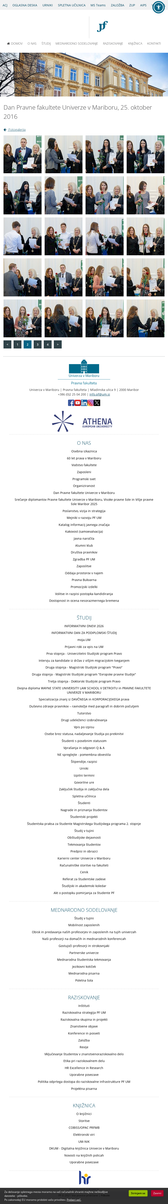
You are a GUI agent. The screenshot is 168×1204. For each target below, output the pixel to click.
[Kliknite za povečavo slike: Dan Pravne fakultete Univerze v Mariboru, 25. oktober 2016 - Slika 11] (105, 236)
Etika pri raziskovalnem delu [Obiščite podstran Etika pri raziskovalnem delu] (84, 1061)
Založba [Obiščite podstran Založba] (84, 1040)
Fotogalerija (15, 129)
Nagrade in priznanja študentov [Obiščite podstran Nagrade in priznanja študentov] (84, 810)
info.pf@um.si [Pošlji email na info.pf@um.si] (99, 394)
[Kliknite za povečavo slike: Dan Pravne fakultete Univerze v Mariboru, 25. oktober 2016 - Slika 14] (64, 277)
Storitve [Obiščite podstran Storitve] (84, 1121)
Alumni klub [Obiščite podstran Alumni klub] (84, 545)
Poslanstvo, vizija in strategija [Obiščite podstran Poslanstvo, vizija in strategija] (84, 511)
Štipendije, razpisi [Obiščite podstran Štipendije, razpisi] (84, 762)
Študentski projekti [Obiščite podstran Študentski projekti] (84, 817)
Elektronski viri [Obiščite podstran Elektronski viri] (84, 1134)
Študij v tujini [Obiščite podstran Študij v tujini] (84, 831)
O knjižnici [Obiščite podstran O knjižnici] (84, 1114)
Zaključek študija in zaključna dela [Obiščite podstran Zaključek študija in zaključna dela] (84, 789)
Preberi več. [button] (74, 1200)
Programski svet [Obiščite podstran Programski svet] (84, 479)
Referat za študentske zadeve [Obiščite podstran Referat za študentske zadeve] (84, 879)
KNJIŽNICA (135, 43)
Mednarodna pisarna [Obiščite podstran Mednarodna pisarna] (84, 973)
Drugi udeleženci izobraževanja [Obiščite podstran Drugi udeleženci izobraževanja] (84, 720)
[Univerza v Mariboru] (69, 27)
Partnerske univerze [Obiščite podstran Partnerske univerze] (84, 953)
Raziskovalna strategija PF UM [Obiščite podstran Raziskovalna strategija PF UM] (84, 1012)
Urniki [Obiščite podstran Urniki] (84, 768)
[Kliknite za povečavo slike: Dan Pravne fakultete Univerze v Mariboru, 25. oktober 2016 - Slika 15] (105, 277)
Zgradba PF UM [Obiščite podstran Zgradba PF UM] (84, 559)
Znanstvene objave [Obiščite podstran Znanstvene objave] (84, 1026)
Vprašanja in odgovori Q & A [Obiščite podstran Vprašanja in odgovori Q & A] (84, 748)
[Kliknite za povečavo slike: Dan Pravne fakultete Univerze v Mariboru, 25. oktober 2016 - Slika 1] (23, 154)
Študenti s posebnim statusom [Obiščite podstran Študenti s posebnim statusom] (84, 741)
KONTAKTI (154, 43)
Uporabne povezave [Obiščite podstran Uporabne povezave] (84, 1075)
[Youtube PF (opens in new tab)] (77, 405)
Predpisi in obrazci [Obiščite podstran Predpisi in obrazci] (84, 851)
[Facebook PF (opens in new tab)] (71, 405)
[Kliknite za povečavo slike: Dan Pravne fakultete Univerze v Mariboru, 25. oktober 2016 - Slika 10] (64, 236)
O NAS (32, 43)
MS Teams (98, 5)
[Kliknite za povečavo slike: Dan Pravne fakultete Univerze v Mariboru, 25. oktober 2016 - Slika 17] (23, 318)
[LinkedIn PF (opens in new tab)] (84, 405)
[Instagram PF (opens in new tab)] (90, 405)
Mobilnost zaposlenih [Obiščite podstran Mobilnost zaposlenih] (84, 925)
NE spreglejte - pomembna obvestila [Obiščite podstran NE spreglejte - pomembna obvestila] (84, 754)
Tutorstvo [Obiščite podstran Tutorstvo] (84, 713)
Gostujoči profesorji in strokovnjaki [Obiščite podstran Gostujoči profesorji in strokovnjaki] (84, 946)
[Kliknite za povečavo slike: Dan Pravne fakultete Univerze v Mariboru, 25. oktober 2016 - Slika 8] (146, 195)
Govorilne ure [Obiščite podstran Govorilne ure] (84, 782)
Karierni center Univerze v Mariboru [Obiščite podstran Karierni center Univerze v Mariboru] (84, 858)
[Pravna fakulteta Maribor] (104, 27)
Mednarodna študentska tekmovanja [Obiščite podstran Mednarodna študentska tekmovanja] (84, 959)
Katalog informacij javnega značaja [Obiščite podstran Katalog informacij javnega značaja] (84, 525)
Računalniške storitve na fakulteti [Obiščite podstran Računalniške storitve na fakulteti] (84, 865)
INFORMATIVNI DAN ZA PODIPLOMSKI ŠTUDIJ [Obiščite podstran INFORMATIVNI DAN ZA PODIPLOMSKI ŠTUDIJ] (84, 633)
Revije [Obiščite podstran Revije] (84, 1047)
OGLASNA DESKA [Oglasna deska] (24, 5)
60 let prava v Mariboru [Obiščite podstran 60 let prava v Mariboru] (84, 458)
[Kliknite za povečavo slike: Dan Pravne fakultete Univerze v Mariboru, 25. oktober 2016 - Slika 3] (105, 154)
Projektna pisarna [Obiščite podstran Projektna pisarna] (84, 1089)
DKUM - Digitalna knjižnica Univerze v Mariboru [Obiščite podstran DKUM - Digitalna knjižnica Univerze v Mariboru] (84, 1148)
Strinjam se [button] (138, 1193)
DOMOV (15, 43)
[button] (159, 7)
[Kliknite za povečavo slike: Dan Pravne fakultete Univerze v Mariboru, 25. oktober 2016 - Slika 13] (23, 277)
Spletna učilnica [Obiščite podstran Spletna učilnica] (84, 796)
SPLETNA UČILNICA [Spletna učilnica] (72, 5)
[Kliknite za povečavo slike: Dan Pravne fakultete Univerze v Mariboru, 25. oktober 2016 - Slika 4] (146, 154)
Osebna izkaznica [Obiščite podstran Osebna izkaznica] (84, 451)
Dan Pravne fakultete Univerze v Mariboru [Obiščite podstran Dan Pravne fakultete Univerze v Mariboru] (84, 493)
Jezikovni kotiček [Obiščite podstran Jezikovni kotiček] (84, 966)
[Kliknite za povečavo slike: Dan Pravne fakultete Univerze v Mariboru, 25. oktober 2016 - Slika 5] (23, 195)
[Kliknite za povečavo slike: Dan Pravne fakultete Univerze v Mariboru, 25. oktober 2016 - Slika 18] (64, 318)
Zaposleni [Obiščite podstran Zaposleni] (84, 472)
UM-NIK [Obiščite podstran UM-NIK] (84, 1141)
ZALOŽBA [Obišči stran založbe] (117, 5)
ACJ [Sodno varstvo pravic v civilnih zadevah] (5, 5)
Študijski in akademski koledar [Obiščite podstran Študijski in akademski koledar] (84, 886)
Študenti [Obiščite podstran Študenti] (84, 803)
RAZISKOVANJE (113, 43)
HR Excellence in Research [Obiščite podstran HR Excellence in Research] (84, 1068)
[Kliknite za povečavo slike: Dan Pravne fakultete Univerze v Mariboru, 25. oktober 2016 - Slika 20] (146, 318)
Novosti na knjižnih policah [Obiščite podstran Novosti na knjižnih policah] (84, 1155)
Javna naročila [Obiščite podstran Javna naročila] (84, 538)
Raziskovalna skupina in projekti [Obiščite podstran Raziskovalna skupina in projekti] (84, 1019)
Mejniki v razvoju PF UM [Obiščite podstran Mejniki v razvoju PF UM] (84, 518)
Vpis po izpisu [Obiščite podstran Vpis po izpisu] (84, 727)
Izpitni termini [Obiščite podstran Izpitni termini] (84, 775)
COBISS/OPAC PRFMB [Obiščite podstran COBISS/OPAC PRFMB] (84, 1127)
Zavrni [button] (157, 1193)
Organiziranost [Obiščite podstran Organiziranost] (84, 486)
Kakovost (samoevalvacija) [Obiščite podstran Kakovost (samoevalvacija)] (84, 531)
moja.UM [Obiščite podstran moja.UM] (84, 640)
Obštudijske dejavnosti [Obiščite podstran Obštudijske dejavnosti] (84, 837)
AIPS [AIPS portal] (143, 5)
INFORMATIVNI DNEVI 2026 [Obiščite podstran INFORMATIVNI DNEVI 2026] (84, 626)
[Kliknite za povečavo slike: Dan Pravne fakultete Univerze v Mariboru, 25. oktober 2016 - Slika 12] (146, 236)
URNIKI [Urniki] (47, 5)
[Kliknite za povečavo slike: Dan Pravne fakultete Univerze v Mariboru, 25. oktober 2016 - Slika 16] (146, 277)
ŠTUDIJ (46, 43)
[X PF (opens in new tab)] (97, 405)
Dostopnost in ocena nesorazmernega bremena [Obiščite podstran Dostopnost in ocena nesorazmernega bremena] (84, 600)
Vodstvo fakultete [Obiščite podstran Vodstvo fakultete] (84, 465)
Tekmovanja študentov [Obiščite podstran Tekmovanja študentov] (84, 844)
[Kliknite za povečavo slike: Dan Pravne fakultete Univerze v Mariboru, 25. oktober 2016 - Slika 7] (105, 195)
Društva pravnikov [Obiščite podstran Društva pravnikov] (84, 552)
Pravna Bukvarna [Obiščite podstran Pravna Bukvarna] (84, 580)
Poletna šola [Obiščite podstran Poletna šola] (84, 980)
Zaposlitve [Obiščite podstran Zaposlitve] (84, 566)
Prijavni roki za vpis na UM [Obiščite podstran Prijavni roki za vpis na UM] (84, 647)
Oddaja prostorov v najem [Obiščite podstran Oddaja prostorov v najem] (84, 573)
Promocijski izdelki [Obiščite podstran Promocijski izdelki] (84, 587)
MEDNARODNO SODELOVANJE (77, 43)
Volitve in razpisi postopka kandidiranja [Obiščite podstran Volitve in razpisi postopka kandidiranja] (84, 594)
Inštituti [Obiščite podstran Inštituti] (84, 1006)
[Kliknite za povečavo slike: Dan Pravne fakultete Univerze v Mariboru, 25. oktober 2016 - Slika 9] (23, 236)
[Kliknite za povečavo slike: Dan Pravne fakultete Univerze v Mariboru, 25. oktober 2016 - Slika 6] (64, 195)
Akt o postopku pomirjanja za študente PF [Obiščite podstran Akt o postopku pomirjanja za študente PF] (84, 893)
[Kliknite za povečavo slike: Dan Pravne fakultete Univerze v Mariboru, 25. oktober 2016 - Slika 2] (64, 154)
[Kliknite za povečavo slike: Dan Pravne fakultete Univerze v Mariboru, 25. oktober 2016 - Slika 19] (105, 318)
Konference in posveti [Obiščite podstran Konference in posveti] (84, 1033)
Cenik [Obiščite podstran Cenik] (84, 872)
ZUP (132, 5)
